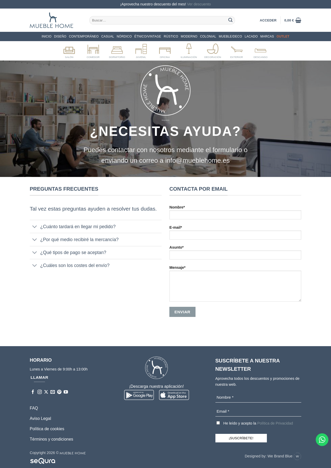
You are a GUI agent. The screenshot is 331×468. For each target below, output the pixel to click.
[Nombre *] (258, 397)
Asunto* (235, 254)
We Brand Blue (284, 456)
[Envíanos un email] (52, 392)
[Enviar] (230, 20)
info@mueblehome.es (197, 160)
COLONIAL (208, 36)
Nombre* (235, 214)
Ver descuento (199, 4)
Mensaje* (235, 285)
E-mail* (235, 234)
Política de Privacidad (275, 423)
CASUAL (107, 36)
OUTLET (283, 36)
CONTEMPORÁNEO (84, 36)
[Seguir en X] (46, 392)
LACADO (251, 36)
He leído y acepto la (254, 423)
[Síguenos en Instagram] (39, 392)
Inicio (46, 36)
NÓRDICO (124, 36)
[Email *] (258, 411)
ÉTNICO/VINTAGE (147, 36)
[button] (292, 20)
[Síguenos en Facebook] (33, 392)
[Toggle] (35, 227)
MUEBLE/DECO (230, 36)
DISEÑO (60, 36)
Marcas (267, 36)
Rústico (171, 36)
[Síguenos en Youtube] (66, 392)
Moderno (189, 36)
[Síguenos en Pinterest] (59, 392)
